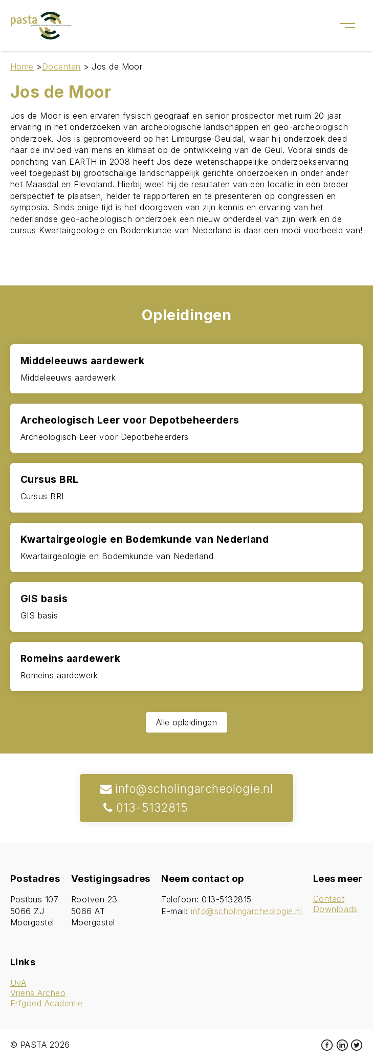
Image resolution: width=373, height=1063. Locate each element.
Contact (328, 899)
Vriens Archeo (37, 993)
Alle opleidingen (186, 722)
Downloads (335, 909)
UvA (18, 983)
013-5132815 (144, 807)
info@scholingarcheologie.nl (186, 788)
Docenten (61, 66)
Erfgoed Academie (46, 1003)
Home (22, 66)
